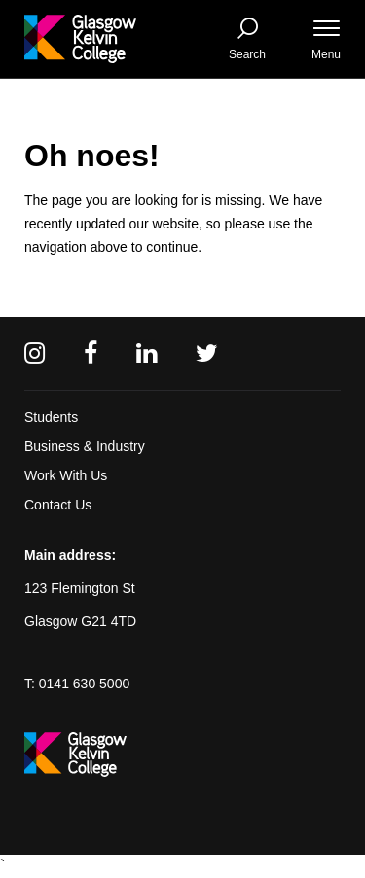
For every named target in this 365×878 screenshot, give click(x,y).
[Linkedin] (146, 353)
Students (51, 417)
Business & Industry (84, 446)
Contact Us (57, 504)
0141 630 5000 (84, 683)
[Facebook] (90, 353)
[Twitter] (207, 353)
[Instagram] (34, 353)
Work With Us (65, 475)
